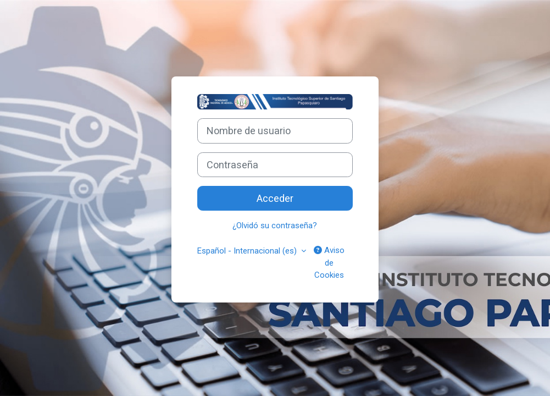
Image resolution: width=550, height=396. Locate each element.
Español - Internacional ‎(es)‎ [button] (248, 251)
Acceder (275, 198)
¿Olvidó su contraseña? (274, 225)
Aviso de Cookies (329, 262)
